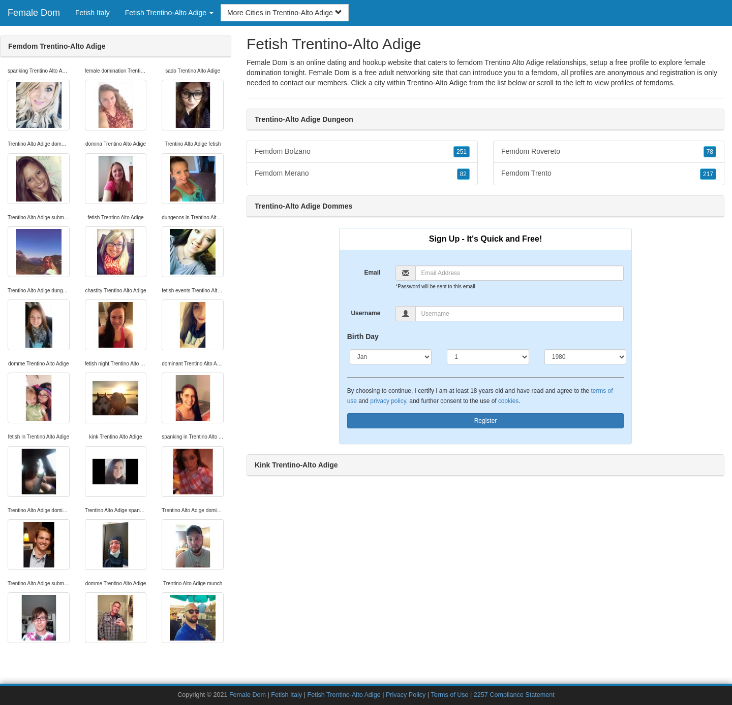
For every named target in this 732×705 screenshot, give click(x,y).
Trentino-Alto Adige (437, 83)
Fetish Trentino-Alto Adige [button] (169, 13)
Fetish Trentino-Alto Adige (343, 694)
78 (710, 151)
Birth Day (363, 336)
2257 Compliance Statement (514, 694)
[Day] (488, 356)
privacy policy (388, 401)
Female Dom (34, 13)
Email (372, 272)
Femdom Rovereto (608, 151)
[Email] (519, 273)
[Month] (391, 356)
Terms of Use (449, 694)
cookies (508, 401)
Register (485, 420)
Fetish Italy (92, 13)
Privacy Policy (405, 694)
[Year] (585, 356)
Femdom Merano (362, 173)
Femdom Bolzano (362, 151)
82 (463, 174)
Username (365, 313)
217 (708, 174)
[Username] (519, 313)
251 (461, 151)
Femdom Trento (608, 173)
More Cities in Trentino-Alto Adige (284, 13)
